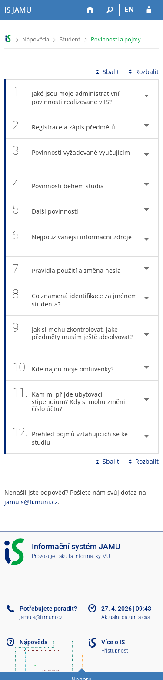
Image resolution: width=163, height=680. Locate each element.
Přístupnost (114, 651)
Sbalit (106, 72)
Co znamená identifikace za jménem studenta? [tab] (74, 298)
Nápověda (35, 39)
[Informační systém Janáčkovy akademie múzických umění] (18, 10)
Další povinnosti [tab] (50, 210)
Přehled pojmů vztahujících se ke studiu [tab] (70, 437)
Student (70, 39)
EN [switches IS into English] (129, 9)
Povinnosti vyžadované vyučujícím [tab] (71, 155)
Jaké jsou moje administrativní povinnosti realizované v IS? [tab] (66, 96)
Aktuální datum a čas (125, 617)
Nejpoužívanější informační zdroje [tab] (72, 240)
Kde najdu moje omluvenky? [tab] (67, 367)
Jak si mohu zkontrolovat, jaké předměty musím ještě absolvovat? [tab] (72, 335)
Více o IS (113, 642)
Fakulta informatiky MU (83, 556)
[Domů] (90, 10)
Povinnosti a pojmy (116, 39)
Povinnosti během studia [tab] (62, 184)
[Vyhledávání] (110, 10)
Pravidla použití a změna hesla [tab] (71, 269)
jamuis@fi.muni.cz (31, 502)
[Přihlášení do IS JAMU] (149, 10)
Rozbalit (142, 72)
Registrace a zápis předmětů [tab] (68, 125)
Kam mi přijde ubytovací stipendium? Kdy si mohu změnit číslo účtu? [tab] (69, 400)
